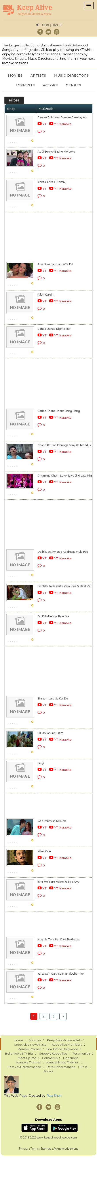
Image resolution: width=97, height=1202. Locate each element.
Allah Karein (45, 294)
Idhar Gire (44, 851)
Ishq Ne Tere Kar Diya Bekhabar (59, 939)
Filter (14, 100)
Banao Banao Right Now (54, 328)
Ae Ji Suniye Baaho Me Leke (56, 151)
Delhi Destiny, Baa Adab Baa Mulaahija (63, 551)
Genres (73, 85)
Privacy (24, 1148)
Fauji (41, 763)
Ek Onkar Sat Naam (50, 733)
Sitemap (46, 1148)
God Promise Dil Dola (52, 821)
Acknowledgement (65, 1148)
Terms (34, 1148)
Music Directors (71, 75)
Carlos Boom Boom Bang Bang (59, 411)
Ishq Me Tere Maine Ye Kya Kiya (58, 881)
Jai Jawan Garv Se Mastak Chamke (61, 973)
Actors (50, 85)
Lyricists (25, 85)
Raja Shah (54, 1096)
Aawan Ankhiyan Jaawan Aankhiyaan (62, 117)
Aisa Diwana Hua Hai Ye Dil (55, 264)
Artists (38, 75)
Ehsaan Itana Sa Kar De (53, 698)
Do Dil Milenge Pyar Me (53, 616)
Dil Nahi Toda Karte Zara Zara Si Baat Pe (64, 586)
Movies (15, 75)
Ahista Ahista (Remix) (52, 182)
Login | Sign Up (51, 25)
